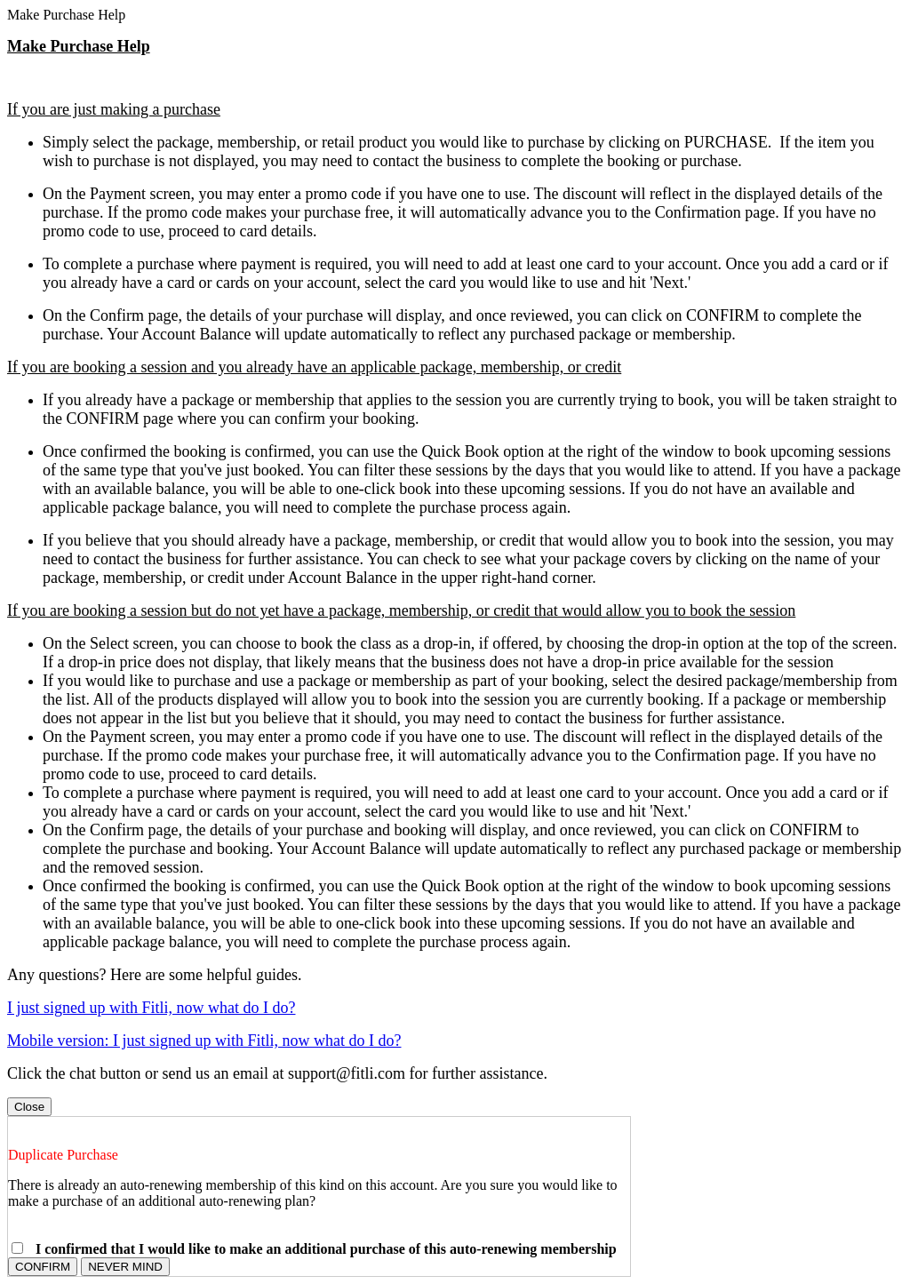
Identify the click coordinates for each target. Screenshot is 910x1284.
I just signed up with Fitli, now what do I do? (151, 1008)
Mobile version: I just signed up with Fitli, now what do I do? (204, 1040)
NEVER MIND (125, 1266)
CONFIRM (42, 1266)
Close (29, 1106)
